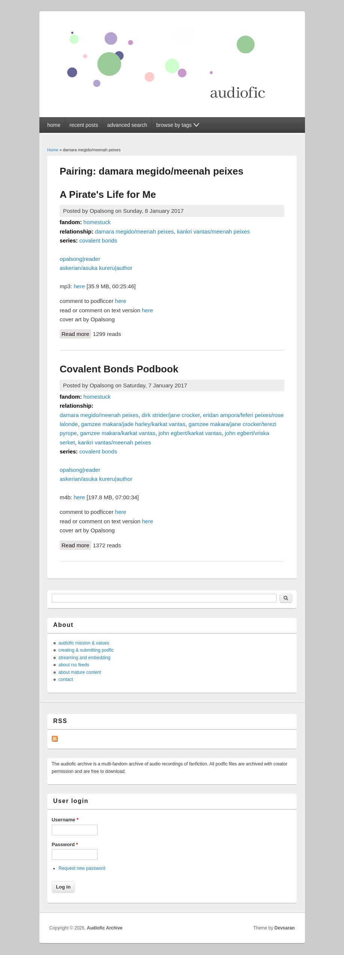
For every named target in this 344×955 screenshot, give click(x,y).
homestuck (97, 222)
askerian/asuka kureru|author (96, 268)
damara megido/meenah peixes (134, 231)
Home (52, 150)
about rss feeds (74, 664)
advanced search (127, 125)
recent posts (83, 125)
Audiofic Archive (105, 928)
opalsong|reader (80, 259)
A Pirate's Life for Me (108, 194)
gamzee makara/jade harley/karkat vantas (133, 424)
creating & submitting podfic (86, 650)
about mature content (80, 672)
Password (65, 844)
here (79, 286)
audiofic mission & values (84, 643)
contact (66, 679)
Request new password (82, 868)
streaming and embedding (85, 657)
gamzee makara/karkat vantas (117, 433)
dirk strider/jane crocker (170, 415)
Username (65, 819)
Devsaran (285, 928)
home (53, 125)
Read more (76, 333)
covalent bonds (98, 240)
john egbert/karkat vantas (190, 433)
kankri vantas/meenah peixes (213, 231)
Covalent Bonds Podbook (119, 369)
